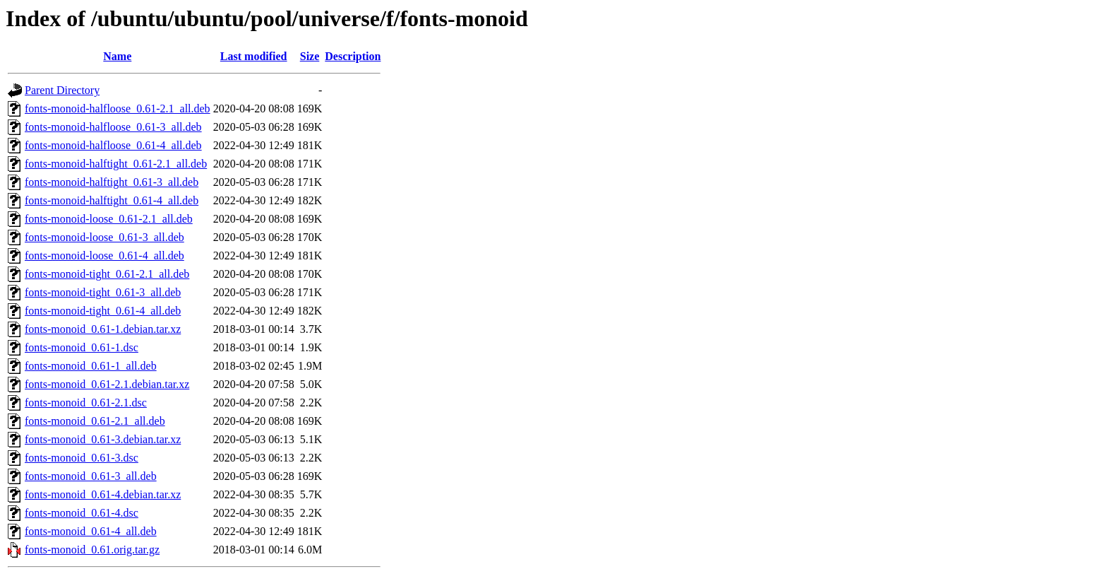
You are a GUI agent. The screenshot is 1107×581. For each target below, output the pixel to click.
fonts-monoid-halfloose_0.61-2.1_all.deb (117, 108)
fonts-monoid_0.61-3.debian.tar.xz (103, 439)
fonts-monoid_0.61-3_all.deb (91, 476)
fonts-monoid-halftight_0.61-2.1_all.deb (116, 164)
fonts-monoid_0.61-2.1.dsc (86, 403)
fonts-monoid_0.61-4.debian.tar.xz (103, 494)
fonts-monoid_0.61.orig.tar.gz (92, 550)
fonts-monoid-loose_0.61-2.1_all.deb (109, 219)
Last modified (253, 56)
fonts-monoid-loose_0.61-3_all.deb (104, 237)
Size (310, 56)
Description (353, 56)
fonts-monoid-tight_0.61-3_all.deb (103, 292)
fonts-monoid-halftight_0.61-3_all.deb (111, 182)
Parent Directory (62, 90)
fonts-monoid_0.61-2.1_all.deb (95, 421)
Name (117, 56)
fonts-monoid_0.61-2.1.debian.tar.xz (107, 384)
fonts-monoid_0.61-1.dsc (81, 347)
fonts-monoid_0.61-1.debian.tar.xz (103, 329)
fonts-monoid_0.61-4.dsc (81, 513)
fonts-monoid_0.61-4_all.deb (91, 531)
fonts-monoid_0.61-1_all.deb (91, 366)
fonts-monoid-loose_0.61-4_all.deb (104, 256)
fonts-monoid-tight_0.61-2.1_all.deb (107, 274)
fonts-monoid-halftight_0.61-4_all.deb (111, 200)
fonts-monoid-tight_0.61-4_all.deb (103, 311)
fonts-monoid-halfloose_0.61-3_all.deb (113, 127)
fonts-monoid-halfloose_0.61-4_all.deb (113, 145)
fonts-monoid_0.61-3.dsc (81, 458)
